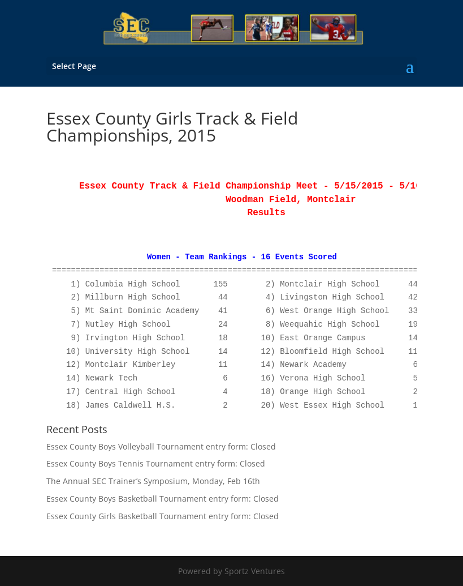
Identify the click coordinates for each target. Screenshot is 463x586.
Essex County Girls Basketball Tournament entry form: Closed (162, 516)
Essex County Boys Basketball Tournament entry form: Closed (162, 498)
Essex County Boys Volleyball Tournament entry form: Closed (161, 446)
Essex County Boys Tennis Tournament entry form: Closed (155, 463)
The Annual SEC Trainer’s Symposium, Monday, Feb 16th (153, 481)
